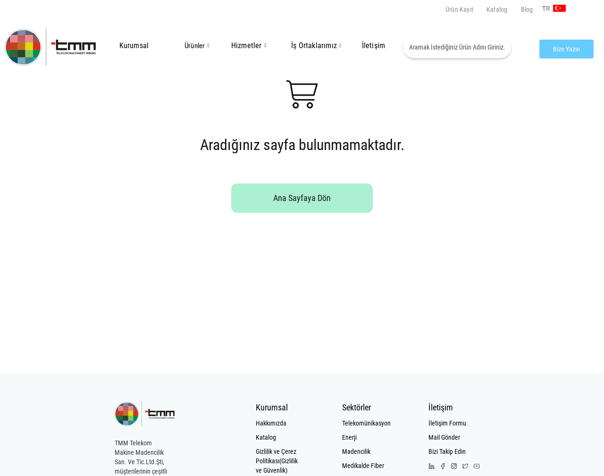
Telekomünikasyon (364, 423)
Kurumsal (134, 45)
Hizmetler (249, 45)
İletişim (374, 45)
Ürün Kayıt (459, 9)
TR (545, 9)
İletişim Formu (447, 423)
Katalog (497, 9)
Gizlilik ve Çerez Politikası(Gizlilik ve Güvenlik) (277, 461)
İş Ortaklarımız (314, 45)
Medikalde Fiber (363, 465)
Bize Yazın (566, 49)
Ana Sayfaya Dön (302, 198)
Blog (527, 9)
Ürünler (195, 46)
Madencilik (356, 451)
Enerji (349, 437)
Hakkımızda (271, 423)
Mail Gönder (444, 437)
